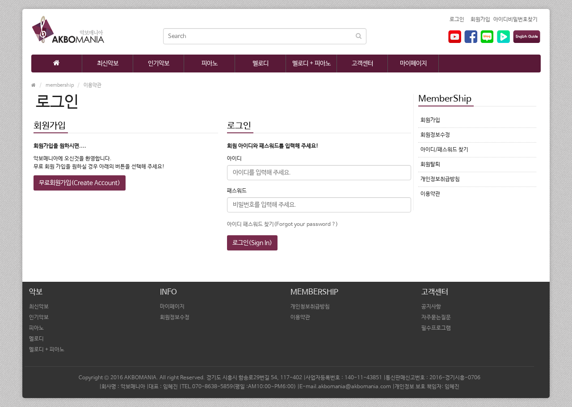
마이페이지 (413, 63)
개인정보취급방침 (440, 179)
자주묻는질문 (436, 317)
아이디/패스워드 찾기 (444, 150)
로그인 (457, 20)
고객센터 (362, 63)
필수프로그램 (436, 328)
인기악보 (158, 63)
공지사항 (431, 307)
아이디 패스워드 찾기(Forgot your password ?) (282, 224)
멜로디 (260, 63)
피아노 (210, 63)
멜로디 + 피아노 (311, 63)
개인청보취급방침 (310, 307)
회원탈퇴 (430, 164)
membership (60, 85)
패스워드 (237, 191)
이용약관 (92, 85)
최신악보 (107, 63)
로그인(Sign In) (252, 242)
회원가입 (480, 20)
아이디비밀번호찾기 (515, 20)
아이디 (234, 159)
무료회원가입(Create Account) (79, 183)
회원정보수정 (435, 135)
